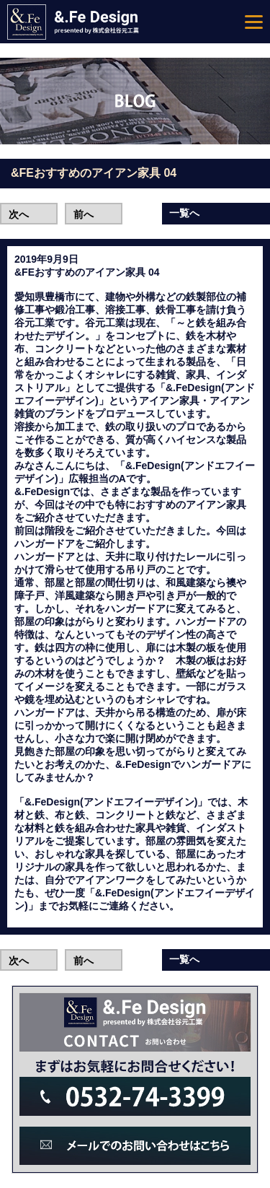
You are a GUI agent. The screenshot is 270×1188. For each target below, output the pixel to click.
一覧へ (184, 213)
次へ (19, 214)
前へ (83, 214)
